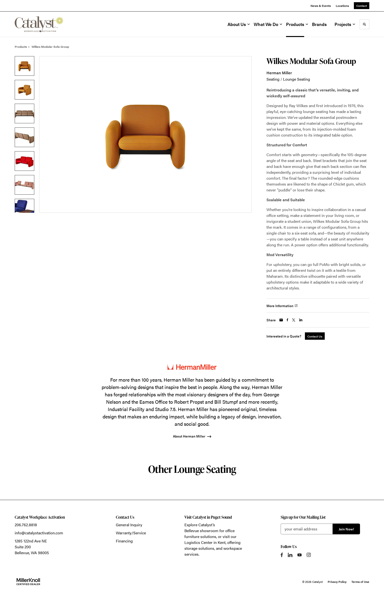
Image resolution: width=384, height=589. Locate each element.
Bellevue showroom (201, 530)
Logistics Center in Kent (205, 542)
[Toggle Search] (364, 24)
